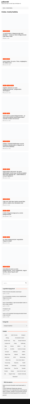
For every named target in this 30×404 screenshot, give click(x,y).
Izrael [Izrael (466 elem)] (6, 348)
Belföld (4, 85)
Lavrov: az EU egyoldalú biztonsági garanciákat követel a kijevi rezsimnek (15, 314)
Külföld (8, 31)
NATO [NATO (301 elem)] (14, 357)
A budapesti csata (6, 308)
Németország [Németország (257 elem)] (22, 357)
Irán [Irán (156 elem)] (24, 346)
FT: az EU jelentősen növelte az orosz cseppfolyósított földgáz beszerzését (14, 297)
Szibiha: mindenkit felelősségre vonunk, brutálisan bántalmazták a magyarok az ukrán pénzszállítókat (13, 145)
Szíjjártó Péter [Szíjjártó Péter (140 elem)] (7, 368)
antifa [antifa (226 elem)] (6, 335)
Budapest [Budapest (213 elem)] (23, 335)
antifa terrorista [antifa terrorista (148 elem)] (14, 335)
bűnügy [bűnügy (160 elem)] (7, 337)
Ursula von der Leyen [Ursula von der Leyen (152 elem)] (21, 371)
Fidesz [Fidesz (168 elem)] (15, 343)
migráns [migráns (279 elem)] (23, 354)
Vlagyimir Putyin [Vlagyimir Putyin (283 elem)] (12, 373)
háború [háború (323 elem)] (18, 346)
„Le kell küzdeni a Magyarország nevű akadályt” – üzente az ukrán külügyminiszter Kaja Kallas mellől (14, 35)
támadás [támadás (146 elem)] (23, 368)
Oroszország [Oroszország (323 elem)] (7, 362)
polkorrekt (5, 2)
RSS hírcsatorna (8, 382)
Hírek (4, 31)
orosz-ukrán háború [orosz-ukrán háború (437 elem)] (20, 360)
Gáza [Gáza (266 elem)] (6, 346)
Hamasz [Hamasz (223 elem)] (12, 346)
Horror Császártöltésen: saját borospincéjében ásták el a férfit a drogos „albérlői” (15, 303)
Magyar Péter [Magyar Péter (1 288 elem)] (7, 354)
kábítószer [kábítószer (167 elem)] (15, 351)
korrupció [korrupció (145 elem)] (7, 351)
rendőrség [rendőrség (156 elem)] (14, 365)
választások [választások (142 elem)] (15, 376)
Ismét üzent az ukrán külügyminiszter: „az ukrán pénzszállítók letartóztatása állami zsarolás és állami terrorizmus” (14, 117)
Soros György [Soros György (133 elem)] (22, 365)
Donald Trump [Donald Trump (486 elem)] (7, 340)
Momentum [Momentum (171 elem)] (7, 357)
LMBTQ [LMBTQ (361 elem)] (23, 351)
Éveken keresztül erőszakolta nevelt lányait (12, 291)
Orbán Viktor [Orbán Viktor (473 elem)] (8, 360)
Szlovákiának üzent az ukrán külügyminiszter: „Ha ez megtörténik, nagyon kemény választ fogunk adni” (15, 270)
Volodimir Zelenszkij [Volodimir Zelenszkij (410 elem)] (22, 373)
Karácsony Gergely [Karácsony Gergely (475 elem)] (22, 348)
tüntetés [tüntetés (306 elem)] (6, 371)
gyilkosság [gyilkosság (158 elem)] (23, 343)
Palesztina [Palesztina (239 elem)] (16, 362)
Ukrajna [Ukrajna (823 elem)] (12, 371)
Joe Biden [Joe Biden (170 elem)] (12, 348)
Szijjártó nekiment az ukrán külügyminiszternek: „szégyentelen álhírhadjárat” (12, 89)
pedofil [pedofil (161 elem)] (23, 362)
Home (4, 8)
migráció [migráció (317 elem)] (16, 354)
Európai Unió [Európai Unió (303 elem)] (7, 343)
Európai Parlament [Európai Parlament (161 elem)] (22, 340)
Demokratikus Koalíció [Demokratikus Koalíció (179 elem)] (19, 337)
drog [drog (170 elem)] (14, 340)
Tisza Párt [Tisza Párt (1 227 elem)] (16, 368)
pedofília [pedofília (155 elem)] (6, 365)
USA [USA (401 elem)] (5, 373)
